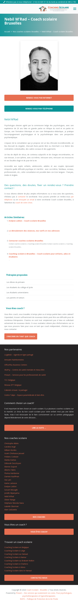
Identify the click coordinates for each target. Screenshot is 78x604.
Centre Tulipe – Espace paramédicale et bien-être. (24, 395)
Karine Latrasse (10, 483)
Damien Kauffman (11, 476)
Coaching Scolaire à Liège (14, 550)
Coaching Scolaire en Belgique (16, 547)
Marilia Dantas (10, 460)
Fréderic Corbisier (11, 456)
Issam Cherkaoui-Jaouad (14, 453)
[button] (75, 8)
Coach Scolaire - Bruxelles (36, 590)
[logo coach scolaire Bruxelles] (53, 9)
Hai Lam (7, 480)
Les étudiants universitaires (17, 292)
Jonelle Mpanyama (11, 493)
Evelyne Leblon (10, 486)
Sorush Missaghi (11, 490)
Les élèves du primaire (15, 282)
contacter (22, 196)
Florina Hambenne (11, 473)
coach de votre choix (23, 202)
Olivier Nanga (9, 499)
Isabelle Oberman (11, 506)
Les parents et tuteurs (15, 298)
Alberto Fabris (10, 470)
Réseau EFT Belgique (12, 385)
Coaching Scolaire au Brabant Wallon (19, 560)
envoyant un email (26, 199)
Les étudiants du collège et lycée (19, 287)
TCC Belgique (9, 380)
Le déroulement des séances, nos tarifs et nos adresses (34, 231)
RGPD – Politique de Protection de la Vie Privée (39, 599)
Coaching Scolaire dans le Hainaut (18, 570)
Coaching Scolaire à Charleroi (16, 564)
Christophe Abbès (11, 443)
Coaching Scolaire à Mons (14, 567)
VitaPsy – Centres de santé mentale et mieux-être (24, 370)
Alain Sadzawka (10, 509)
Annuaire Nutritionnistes (14, 360)
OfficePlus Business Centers (15, 365)
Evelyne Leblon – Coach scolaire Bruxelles (27, 221)
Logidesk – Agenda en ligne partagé (18, 355)
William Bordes (10, 450)
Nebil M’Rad (9, 496)
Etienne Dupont (10, 466)
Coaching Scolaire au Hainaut (16, 554)
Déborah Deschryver (12, 463)
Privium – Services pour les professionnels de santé (25, 375)
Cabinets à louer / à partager (15, 390)
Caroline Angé (10, 447)
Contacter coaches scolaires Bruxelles (26, 241)
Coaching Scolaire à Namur (15, 557)
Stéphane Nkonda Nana (14, 503)
